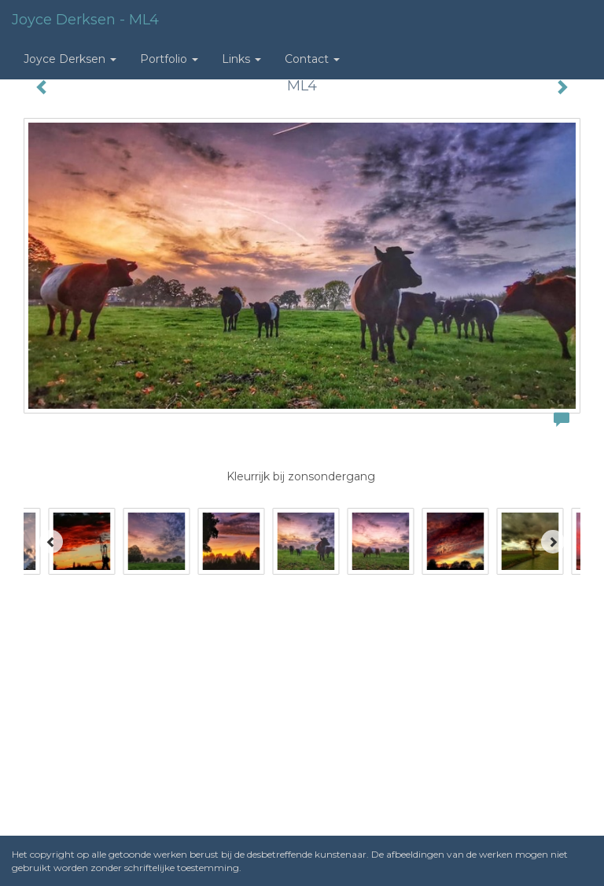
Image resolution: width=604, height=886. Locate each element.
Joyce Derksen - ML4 (85, 19)
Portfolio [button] (169, 59)
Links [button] (241, 59)
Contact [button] (312, 59)
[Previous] (51, 541)
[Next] (553, 541)
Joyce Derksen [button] (70, 59)
